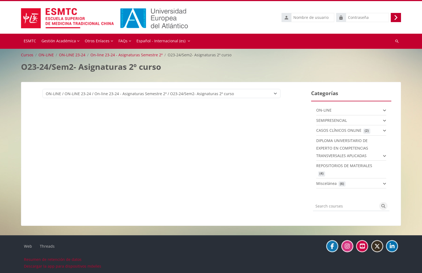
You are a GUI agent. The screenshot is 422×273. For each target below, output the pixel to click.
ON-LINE (46, 54)
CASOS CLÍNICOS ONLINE (338, 130)
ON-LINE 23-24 (72, 54)
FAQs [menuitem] (123, 40)
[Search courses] (345, 205)
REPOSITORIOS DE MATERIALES (344, 165)
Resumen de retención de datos (53, 259)
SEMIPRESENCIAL (331, 119)
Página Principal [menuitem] (30, 41)
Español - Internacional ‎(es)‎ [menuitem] (160, 40)
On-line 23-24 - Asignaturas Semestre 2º (126, 54)
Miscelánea (326, 182)
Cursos (27, 54)
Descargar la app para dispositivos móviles (62, 265)
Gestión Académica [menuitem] (58, 40)
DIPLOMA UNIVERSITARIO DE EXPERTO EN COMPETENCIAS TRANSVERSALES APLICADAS (342, 147)
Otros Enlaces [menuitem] (97, 40)
